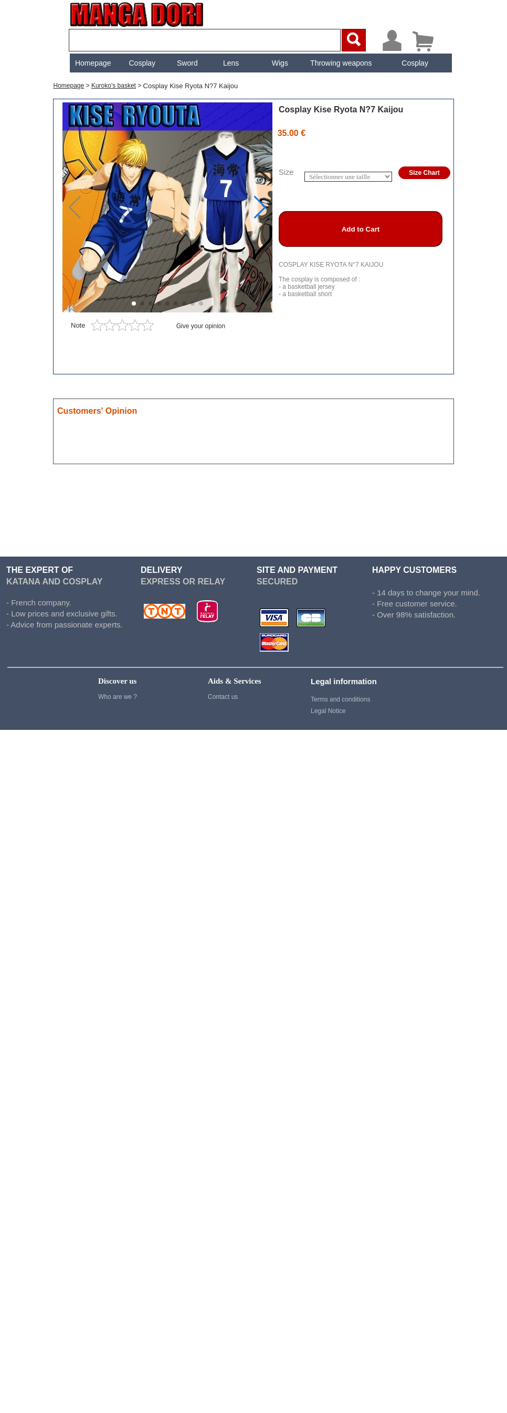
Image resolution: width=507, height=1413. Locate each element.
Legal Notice (328, 711)
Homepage (92, 63)
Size (286, 172)
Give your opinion (200, 326)
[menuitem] (92, 63)
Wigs (279, 63)
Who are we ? (117, 696)
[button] (260, 207)
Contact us (223, 696)
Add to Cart (361, 229)
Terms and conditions (340, 699)
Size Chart (424, 172)
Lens (230, 63)
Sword (186, 63)
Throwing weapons (340, 63)
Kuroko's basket (113, 85)
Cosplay (141, 63)
